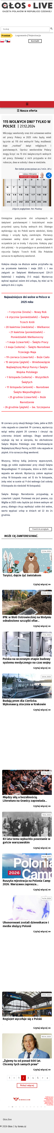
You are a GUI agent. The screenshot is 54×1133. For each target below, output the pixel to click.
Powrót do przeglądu (40, 529)
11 (45, 1107)
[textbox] (25, 29)
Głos (10, 1126)
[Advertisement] (27, 72)
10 (41, 1107)
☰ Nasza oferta (27, 110)
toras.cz (22, 1126)
